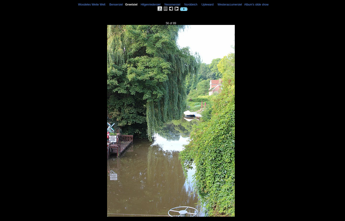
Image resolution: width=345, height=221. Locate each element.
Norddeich (191, 4)
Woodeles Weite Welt (91, 4)
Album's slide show (256, 4)
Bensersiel (116, 4)
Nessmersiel (172, 4)
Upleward (207, 4)
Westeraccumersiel (229, 4)
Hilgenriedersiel (150, 4)
